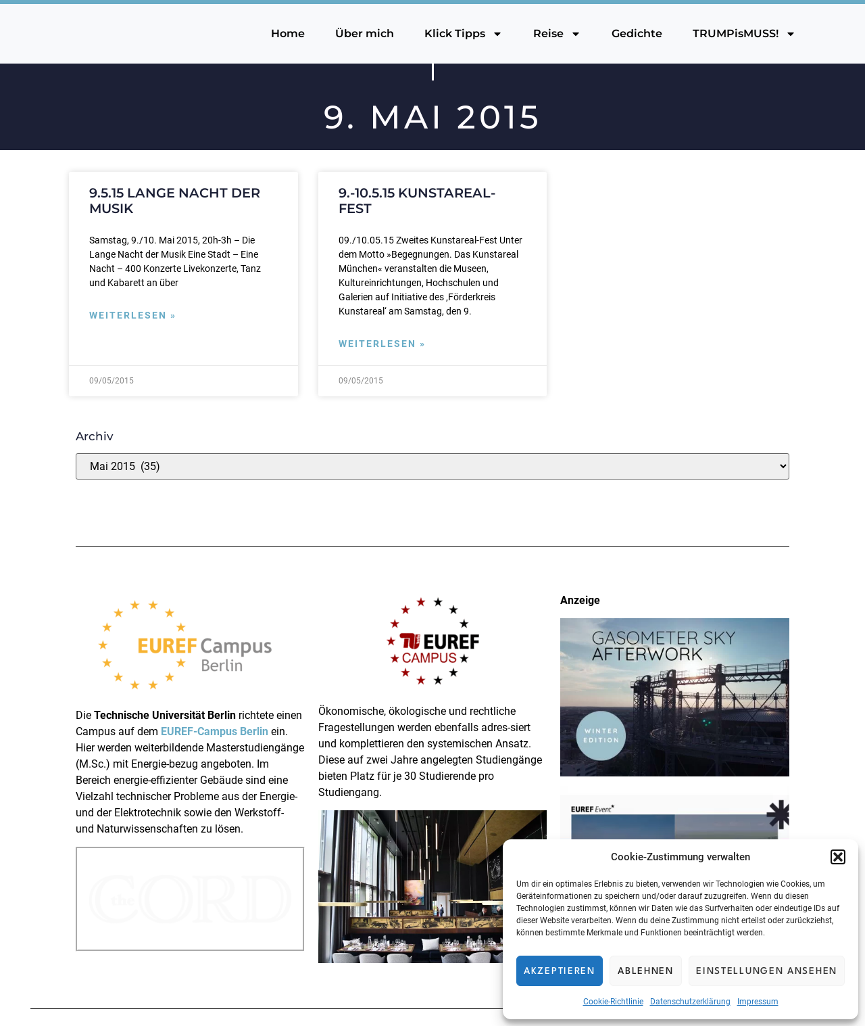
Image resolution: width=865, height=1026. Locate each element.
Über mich (364, 33)
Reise (557, 34)
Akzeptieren (559, 971)
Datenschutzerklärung (690, 1001)
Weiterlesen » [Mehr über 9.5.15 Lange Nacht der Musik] (132, 315)
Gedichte (637, 33)
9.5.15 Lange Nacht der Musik (174, 200)
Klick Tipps (463, 34)
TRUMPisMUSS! (744, 34)
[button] (838, 857)
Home (288, 33)
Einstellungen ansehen (766, 971)
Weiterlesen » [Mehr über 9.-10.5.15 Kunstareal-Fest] (382, 344)
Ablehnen (646, 971)
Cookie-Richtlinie (613, 1001)
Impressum (757, 1001)
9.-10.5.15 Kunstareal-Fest (417, 200)
